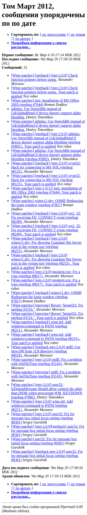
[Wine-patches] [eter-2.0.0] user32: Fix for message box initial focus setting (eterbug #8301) (42, 418)
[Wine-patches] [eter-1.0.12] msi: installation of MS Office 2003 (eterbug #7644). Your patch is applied (46, 192)
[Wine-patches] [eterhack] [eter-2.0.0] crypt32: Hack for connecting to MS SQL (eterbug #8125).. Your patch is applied (46, 180)
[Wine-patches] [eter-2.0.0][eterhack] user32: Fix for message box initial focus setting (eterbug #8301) (47, 430)
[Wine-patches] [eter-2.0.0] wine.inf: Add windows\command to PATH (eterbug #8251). (42, 405)
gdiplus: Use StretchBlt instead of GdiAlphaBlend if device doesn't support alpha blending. (46, 113)
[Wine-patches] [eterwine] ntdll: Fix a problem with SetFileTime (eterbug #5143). (46, 374)
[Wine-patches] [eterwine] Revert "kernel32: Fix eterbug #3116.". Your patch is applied (47, 316)
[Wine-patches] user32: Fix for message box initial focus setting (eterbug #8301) (44, 441)
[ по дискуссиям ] (54, 34)
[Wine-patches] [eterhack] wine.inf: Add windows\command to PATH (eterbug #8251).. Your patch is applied (46, 338)
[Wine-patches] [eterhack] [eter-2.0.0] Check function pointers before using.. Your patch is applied (44, 92)
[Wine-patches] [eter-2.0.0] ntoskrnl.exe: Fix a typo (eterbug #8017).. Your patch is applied (45, 282)
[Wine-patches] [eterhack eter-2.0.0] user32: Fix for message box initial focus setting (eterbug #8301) (47, 456)
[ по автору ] (23, 39)
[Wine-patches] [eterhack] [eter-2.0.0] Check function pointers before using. (44, 77)
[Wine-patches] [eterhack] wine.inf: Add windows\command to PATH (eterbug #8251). (41, 326)
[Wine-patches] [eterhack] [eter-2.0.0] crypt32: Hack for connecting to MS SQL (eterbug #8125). (46, 167)
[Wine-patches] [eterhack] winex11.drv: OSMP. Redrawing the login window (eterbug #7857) (46, 297)
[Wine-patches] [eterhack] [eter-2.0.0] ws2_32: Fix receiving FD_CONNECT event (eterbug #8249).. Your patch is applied (46, 230)
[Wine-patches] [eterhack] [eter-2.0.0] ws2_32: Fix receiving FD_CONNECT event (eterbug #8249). (46, 217)
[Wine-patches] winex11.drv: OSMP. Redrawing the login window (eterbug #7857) (47, 203)
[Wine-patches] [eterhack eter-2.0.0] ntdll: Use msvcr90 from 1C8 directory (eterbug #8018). (45, 351)
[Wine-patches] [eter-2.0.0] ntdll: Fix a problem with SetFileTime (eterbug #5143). (46, 362)
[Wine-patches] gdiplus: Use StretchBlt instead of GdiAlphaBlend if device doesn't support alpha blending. (48, 125)
